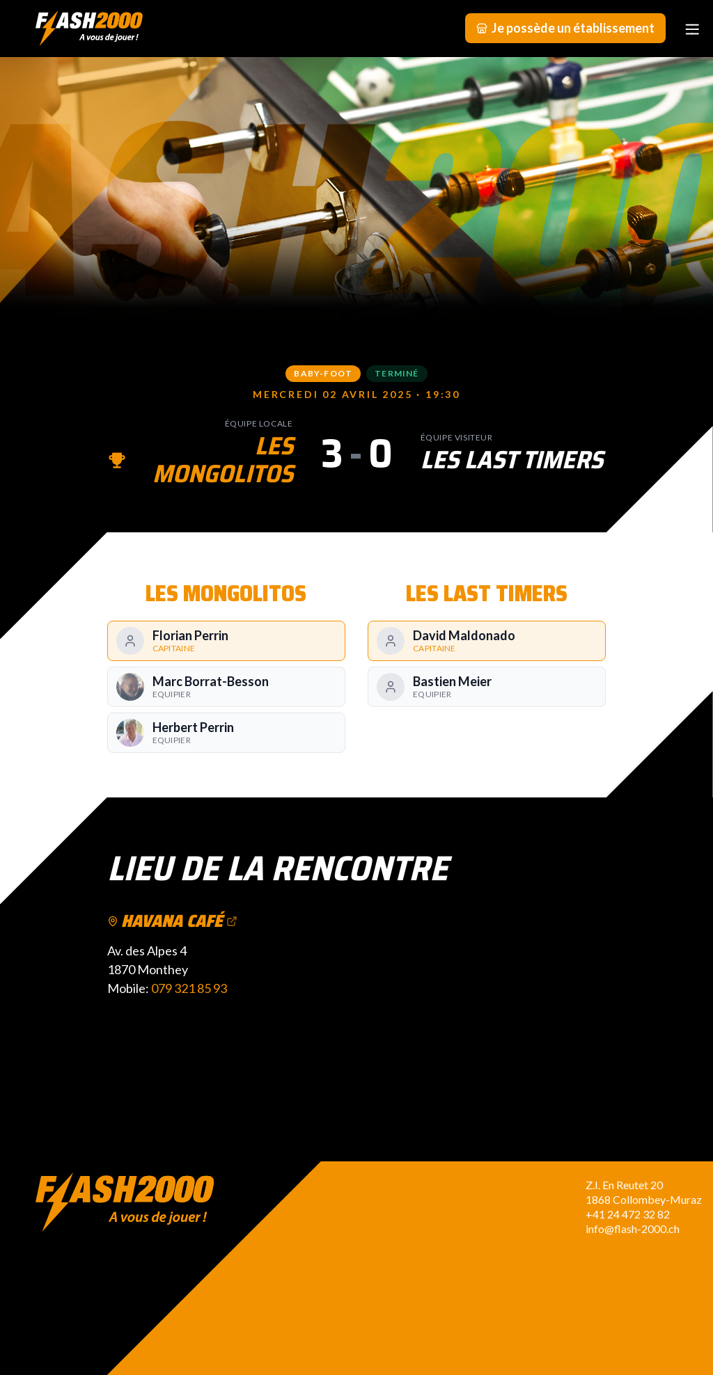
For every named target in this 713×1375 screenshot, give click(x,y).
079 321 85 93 (189, 988)
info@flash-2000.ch (633, 1228)
